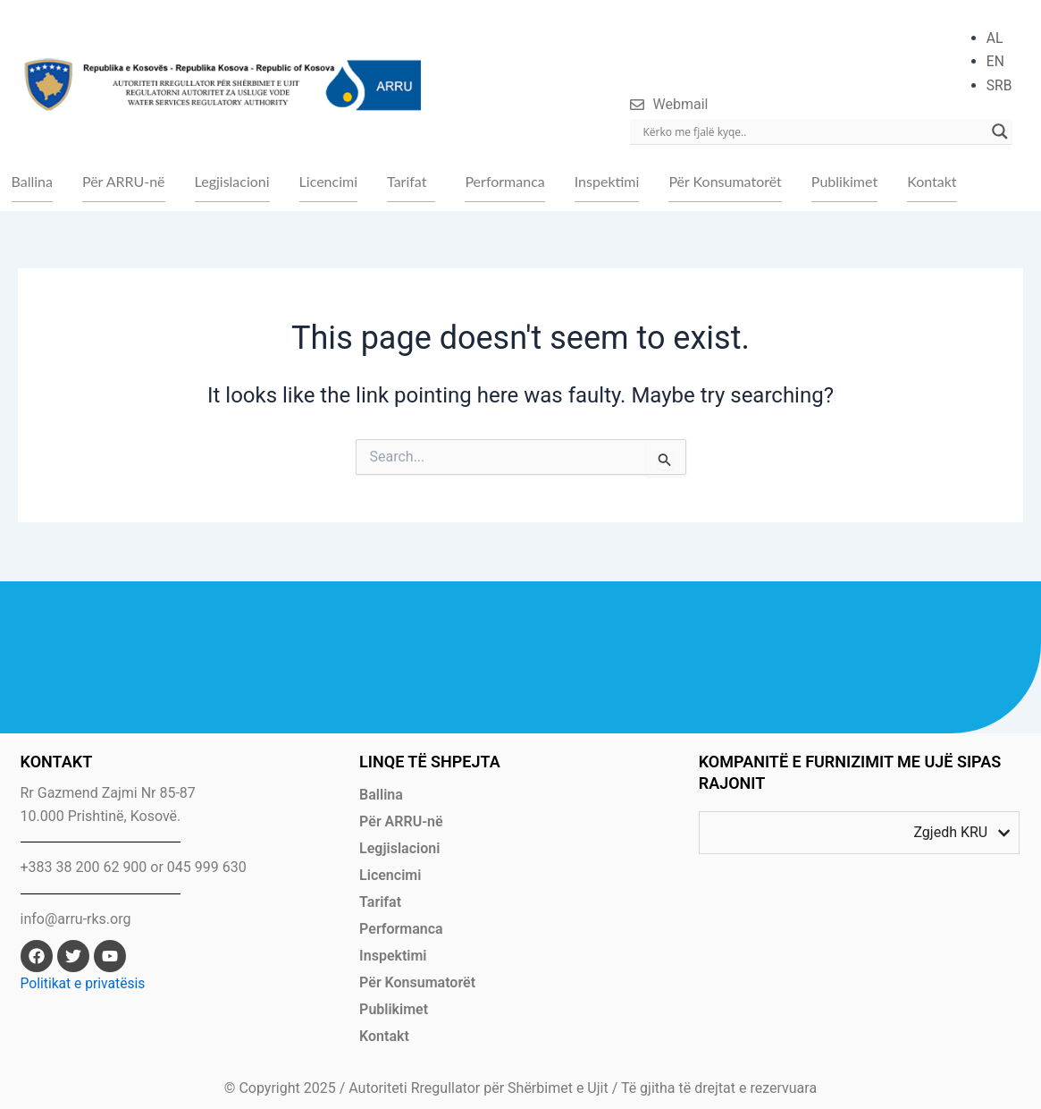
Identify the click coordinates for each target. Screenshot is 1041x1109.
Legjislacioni (232, 182)
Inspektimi (607, 182)
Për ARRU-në (123, 182)
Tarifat (406, 182)
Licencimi (328, 182)
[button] (411, 182)
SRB (999, 85)
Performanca (504, 182)
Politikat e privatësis (84, 984)
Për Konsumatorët (724, 182)
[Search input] (813, 131)
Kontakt (931, 182)
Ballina (32, 182)
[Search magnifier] (999, 131)
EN (995, 61)
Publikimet (844, 182)
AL (994, 38)
